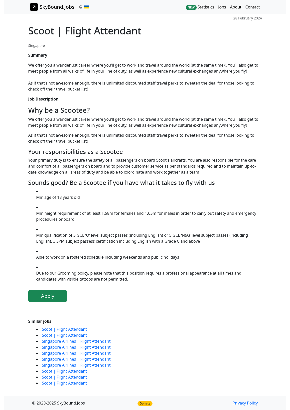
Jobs (222, 7)
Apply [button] (47, 296)
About (235, 7)
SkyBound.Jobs (52, 7)
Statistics (200, 7)
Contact (252, 7)
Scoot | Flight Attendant (64, 329)
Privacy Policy (245, 403)
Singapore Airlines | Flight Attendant (76, 341)
